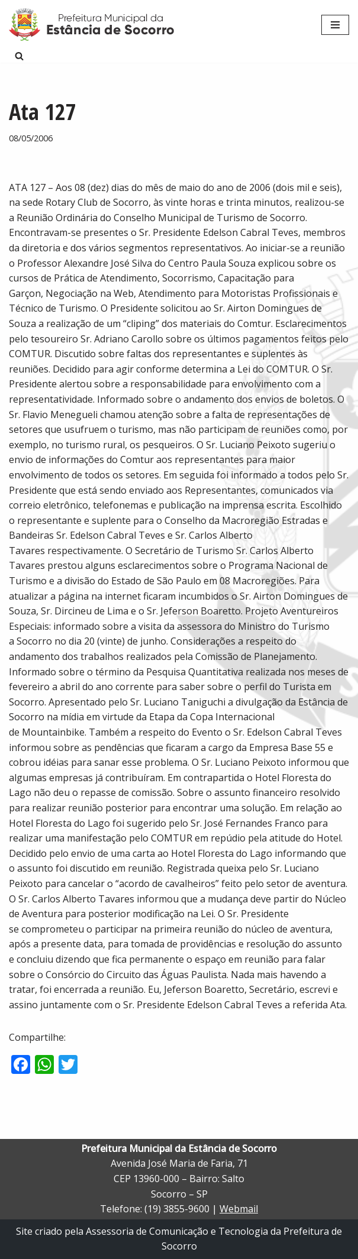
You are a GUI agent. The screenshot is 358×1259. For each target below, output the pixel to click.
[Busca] (19, 55)
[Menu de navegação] (335, 25)
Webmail (239, 1208)
